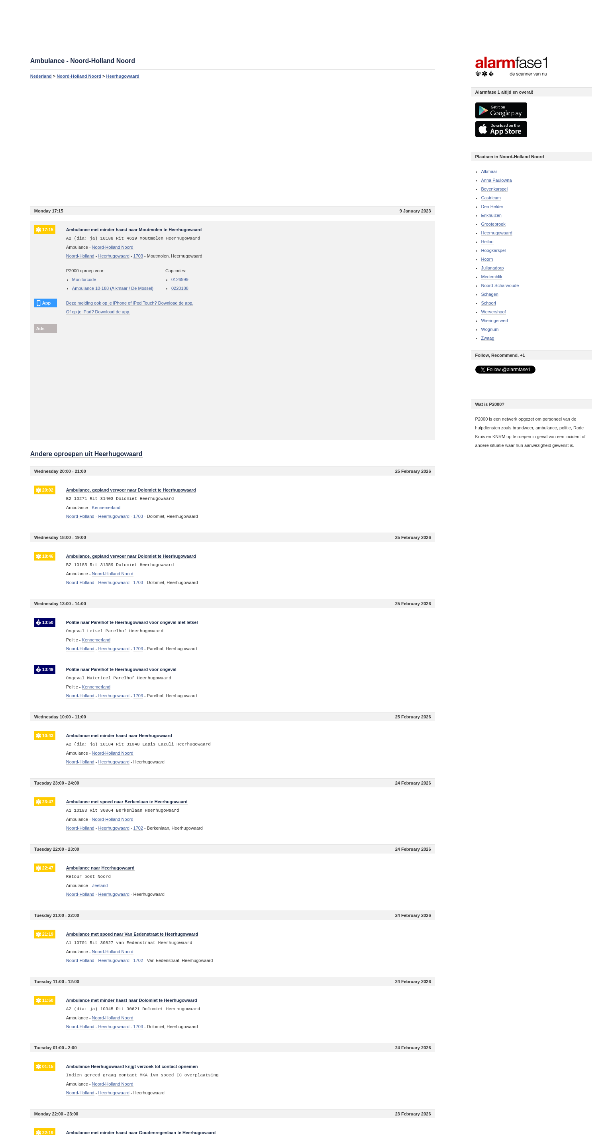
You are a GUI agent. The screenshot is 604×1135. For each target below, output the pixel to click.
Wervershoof (493, 311)
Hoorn (487, 259)
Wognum (490, 329)
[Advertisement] (232, 142)
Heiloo (487, 241)
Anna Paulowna (496, 180)
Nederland (41, 76)
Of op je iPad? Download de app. (98, 311)
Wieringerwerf (494, 320)
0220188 (179, 288)
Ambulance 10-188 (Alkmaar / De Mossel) (112, 288)
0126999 (179, 279)
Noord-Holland (80, 256)
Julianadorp (492, 268)
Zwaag (487, 338)
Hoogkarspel (493, 250)
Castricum (491, 197)
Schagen (489, 294)
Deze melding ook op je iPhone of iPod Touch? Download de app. (130, 303)
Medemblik (491, 276)
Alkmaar (489, 171)
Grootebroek (493, 224)
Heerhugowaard (122, 76)
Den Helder (492, 206)
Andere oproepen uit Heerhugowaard (86, 453)
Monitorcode (84, 279)
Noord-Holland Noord (79, 76)
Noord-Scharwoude (500, 285)
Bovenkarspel (494, 189)
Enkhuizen (491, 215)
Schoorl (488, 303)
